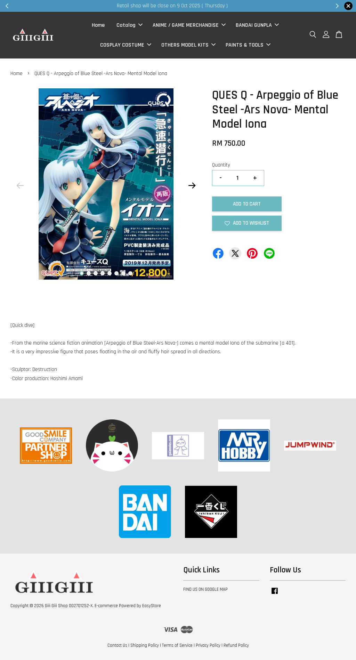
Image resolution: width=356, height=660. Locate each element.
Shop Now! (263, 5)
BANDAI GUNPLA (257, 25)
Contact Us (117, 645)
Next (192, 185)
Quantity (221, 165)
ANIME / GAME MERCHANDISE (189, 25)
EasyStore (151, 606)
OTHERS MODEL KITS (188, 45)
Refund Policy (236, 645)
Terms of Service (177, 645)
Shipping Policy (144, 645)
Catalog (129, 25)
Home (98, 25)
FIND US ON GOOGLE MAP (205, 589)
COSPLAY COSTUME (125, 45)
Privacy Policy (208, 645)
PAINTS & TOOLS (248, 45)
